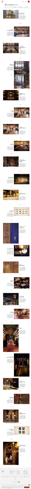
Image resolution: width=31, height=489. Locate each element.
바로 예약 (23, 1)
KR (26, 1)
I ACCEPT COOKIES (27, 487)
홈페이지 (6, 3)
